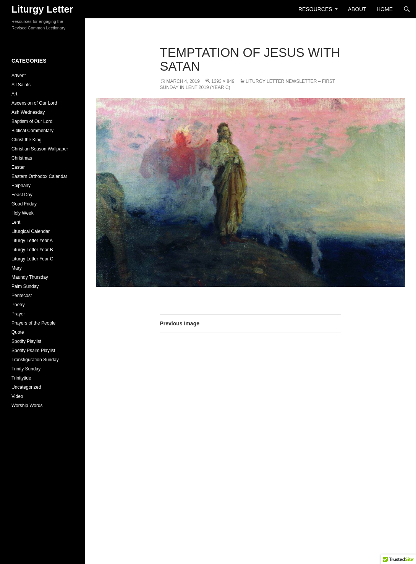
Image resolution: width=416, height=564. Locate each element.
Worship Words (27, 405)
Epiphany (21, 185)
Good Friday (24, 204)
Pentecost (21, 295)
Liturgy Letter (42, 9)
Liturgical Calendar (30, 231)
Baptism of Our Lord (31, 121)
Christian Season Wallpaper (39, 149)
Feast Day (21, 194)
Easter (18, 167)
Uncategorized (26, 387)
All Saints (21, 84)
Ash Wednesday (28, 112)
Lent (15, 222)
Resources (315, 9)
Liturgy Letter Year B (32, 249)
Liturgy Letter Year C (32, 259)
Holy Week (22, 213)
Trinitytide (21, 378)
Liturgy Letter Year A (32, 240)
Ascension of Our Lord (34, 103)
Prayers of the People (33, 323)
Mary (16, 268)
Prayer (18, 314)
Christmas (21, 158)
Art (14, 94)
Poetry (18, 304)
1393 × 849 (222, 81)
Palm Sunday (25, 286)
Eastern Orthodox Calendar (39, 176)
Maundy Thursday (29, 277)
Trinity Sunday (25, 369)
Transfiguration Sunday (35, 359)
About (357, 9)
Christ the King (26, 139)
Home (385, 9)
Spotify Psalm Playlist (33, 350)
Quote (17, 332)
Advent (18, 75)
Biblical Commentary (32, 130)
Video (17, 396)
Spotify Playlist (26, 341)
